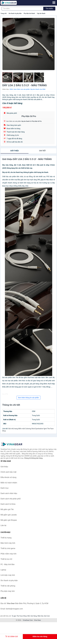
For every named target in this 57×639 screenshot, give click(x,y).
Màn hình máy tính (8, 543)
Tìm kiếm (49, 8)
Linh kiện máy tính (8, 575)
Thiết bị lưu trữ (6, 559)
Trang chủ (4, 13)
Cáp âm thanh (41, 13)
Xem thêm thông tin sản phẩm (28, 398)
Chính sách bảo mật (8, 472)
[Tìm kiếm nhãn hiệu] (22, 8)
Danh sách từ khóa (8, 504)
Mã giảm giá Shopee (9, 520)
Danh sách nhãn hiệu (9, 493)
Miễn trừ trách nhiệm (9, 483)
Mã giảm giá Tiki (7, 509)
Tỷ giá (14, 616)
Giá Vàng (34, 616)
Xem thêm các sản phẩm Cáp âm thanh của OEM (29, 89)
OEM (11, 89)
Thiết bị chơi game (8, 548)
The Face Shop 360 (23, 616)
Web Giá (40, 616)
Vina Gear (37, 620)
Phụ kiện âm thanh (29, 13)
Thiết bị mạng (6, 538)
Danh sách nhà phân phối (11, 499)
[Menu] (53, 2)
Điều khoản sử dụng (8, 477)
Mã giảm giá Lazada (9, 515)
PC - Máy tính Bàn (8, 564)
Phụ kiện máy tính (8, 591)
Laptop (3, 570)
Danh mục (5, 488)
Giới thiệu (14, 151)
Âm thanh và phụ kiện (15, 13)
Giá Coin (47, 616)
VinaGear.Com (28, 620)
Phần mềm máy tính (8, 554)
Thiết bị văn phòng (8, 586)
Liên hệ (3, 525)
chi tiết (42, 151)
